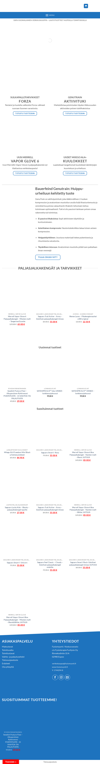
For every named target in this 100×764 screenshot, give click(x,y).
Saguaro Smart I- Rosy (50, 452)
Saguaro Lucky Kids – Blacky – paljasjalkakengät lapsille (17, 508)
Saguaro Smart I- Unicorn (17, 562)
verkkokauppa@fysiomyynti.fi (64, 663)
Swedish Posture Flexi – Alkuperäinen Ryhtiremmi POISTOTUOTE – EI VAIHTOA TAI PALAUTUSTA (17, 394)
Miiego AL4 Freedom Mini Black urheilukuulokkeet (17, 453)
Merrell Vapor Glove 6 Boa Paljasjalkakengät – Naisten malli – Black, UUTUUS (83, 454)
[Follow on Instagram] (61, 677)
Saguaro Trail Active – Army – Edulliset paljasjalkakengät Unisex (50, 317)
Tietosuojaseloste (10, 660)
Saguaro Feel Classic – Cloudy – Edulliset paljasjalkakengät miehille (50, 564)
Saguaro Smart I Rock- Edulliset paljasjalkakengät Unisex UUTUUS (83, 563)
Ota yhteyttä (8, 667)
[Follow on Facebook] (55, 677)
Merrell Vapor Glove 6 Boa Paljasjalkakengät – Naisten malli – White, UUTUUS (83, 509)
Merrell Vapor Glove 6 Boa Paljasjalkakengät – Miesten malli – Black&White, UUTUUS (17, 619)
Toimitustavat (8, 653)
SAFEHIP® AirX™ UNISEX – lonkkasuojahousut (83, 392)
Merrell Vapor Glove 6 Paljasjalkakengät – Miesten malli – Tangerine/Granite (17, 318)
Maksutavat (7, 646)
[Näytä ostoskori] (86, 6)
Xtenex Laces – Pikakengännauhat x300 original (83, 317)
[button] (50, 15)
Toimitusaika (7, 650)
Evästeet (6, 663)
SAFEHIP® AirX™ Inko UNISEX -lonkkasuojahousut (50, 392)
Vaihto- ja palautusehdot (13, 656)
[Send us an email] (67, 677)
